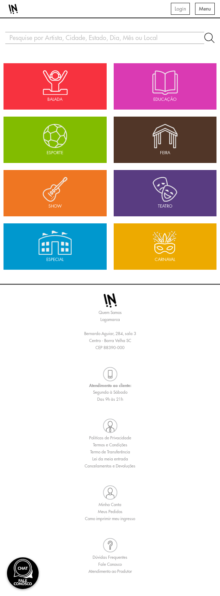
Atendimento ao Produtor (110, 571)
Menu (205, 8)
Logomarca (110, 319)
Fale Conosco (110, 564)
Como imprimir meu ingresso (110, 519)
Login (180, 8)
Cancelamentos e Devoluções (110, 466)
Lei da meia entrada (110, 459)
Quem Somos (110, 312)
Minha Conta (110, 505)
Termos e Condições (110, 445)
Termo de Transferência (110, 452)
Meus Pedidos (110, 512)
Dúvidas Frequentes (110, 557)
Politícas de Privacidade (110, 438)
